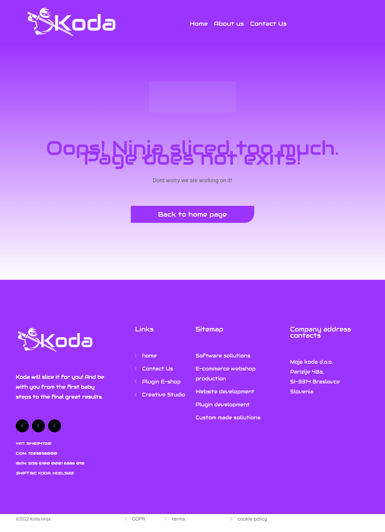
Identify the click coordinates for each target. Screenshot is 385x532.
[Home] (199, 23)
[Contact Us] (268, 23)
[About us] (229, 23)
